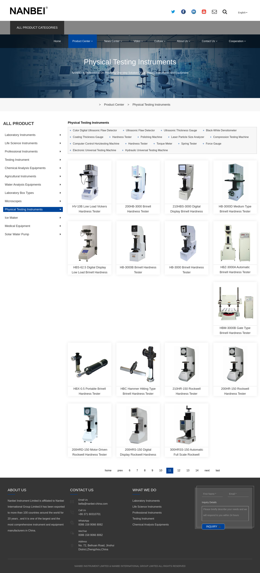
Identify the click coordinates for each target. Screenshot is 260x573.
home (108, 470)
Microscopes (13, 201)
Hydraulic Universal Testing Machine (146, 150)
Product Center (82, 41)
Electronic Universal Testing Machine (94, 150)
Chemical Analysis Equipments (25, 168)
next (207, 470)
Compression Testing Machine (231, 137)
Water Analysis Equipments (23, 184)
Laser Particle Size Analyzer (187, 137)
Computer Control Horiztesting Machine (96, 143)
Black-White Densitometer (221, 130)
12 (178, 470)
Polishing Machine (151, 137)
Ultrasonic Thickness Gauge (180, 130)
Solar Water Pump (17, 234)
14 (196, 470)
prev (120, 470)
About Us (183, 41)
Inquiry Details (209, 502)
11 (169, 470)
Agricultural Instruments (20, 176)
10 (160, 470)
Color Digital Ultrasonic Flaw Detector (95, 130)
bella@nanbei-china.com (93, 503)
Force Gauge (213, 143)
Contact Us (209, 41)
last (218, 470)
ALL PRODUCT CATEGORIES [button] (37, 27)
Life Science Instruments (21, 143)
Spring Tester (189, 143)
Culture (159, 41)
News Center (113, 41)
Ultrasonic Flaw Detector (140, 130)
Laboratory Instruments (20, 135)
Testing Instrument (17, 159)
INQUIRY (211, 526)
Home (57, 41)
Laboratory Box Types (19, 193)
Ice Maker (11, 217)
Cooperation (237, 41)
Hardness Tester (122, 137)
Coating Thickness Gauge (88, 137)
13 (187, 470)
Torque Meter (164, 143)
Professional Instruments (21, 151)
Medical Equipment (17, 226)
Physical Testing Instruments (151, 104)
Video (138, 41)
